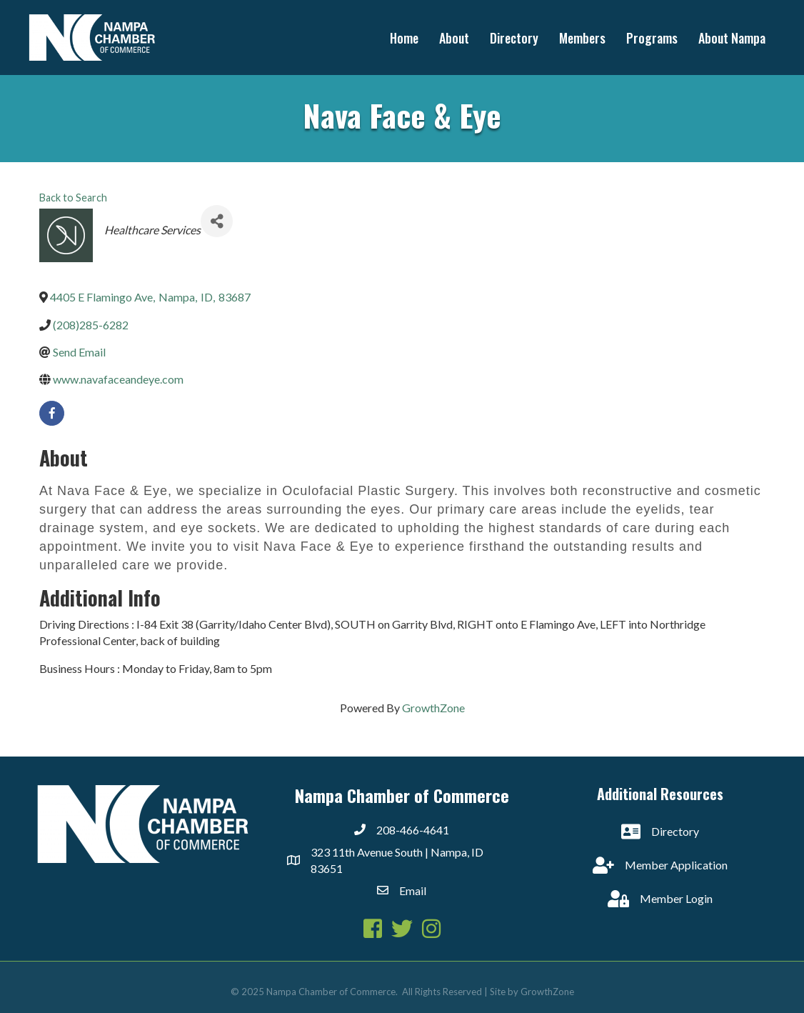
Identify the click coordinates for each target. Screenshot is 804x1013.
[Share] (217, 221)
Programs (652, 38)
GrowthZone (433, 707)
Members (582, 38)
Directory (514, 38)
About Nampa (731, 38)
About (454, 38)
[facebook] (51, 413)
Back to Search (73, 197)
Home (404, 38)
